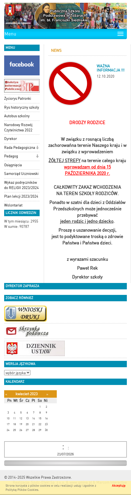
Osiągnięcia (13, 165)
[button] (37, 148)
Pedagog (11, 156)
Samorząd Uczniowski (21, 174)
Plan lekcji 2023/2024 (21, 196)
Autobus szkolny (17, 116)
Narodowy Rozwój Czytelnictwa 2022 (18, 127)
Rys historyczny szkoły (21, 107)
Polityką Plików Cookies (22, 490)
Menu (10, 34)
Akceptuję (118, 486)
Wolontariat (13, 205)
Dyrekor (10, 139)
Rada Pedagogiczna (19, 148)
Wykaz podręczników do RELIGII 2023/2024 (21, 185)
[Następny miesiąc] (47, 394)
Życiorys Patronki (17, 98)
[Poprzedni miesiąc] (6, 394)
